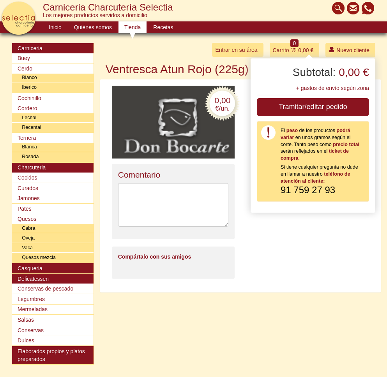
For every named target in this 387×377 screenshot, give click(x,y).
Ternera (27, 138)
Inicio (55, 27)
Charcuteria (32, 167)
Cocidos (27, 177)
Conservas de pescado (45, 288)
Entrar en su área (236, 50)
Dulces (26, 340)
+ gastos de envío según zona (332, 88)
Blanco (29, 77)
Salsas (26, 320)
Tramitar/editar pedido (313, 107)
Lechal (29, 117)
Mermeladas (33, 309)
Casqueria (30, 268)
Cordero (27, 108)
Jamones (29, 198)
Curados (28, 188)
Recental (31, 127)
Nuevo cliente (349, 49)
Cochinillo (29, 98)
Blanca (29, 147)
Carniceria (30, 48)
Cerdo (25, 68)
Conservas (31, 330)
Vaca (27, 247)
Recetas (163, 27)
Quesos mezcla (39, 257)
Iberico (29, 87)
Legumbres (31, 299)
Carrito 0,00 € (293, 48)
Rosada (30, 156)
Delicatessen (33, 279)
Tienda (132, 27)
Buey (24, 58)
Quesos (27, 219)
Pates (25, 209)
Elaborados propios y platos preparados (51, 355)
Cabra (28, 228)
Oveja (28, 238)
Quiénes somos (93, 27)
